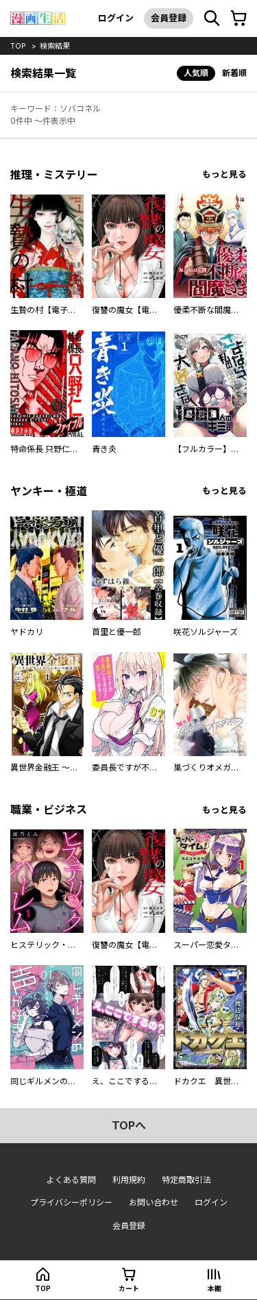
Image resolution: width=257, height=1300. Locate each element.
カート (129, 1288)
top (18, 46)
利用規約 (128, 1180)
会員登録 (168, 17)
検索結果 (55, 46)
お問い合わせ (153, 1202)
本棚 (214, 1288)
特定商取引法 (186, 1180)
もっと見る (224, 174)
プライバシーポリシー (71, 1202)
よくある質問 (71, 1180)
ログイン (116, 17)
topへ (129, 1125)
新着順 (234, 73)
